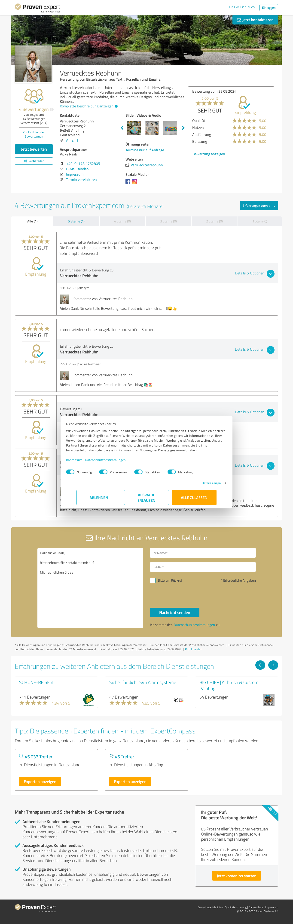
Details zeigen (201, 485)
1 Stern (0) (259, 221)
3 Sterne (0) (168, 221)
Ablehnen (99, 499)
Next (183, 128)
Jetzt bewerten (34, 149)
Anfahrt (72, 140)
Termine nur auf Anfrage (144, 149)
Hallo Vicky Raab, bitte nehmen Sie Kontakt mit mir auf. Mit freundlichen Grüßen (90, 588)
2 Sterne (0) (214, 221)
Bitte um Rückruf (170, 580)
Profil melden (193, 649)
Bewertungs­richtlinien (210, 907)
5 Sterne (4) (76, 221)
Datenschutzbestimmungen (115, 462)
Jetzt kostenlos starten (236, 876)
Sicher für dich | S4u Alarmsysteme (142, 682)
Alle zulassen (194, 499)
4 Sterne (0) (122, 221)
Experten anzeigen (40, 781)
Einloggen (269, 7)
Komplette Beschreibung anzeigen (88, 106)
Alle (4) (32, 221)
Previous (122, 128)
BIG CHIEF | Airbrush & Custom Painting (229, 685)
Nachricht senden (174, 612)
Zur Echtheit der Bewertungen (34, 134)
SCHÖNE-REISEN (36, 682)
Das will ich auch (242, 6)
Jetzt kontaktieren (255, 20)
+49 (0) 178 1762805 (83, 163)
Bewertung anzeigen (208, 153)
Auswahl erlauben (147, 499)
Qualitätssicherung (236, 907)
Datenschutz (256, 907)
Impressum (84, 462)
